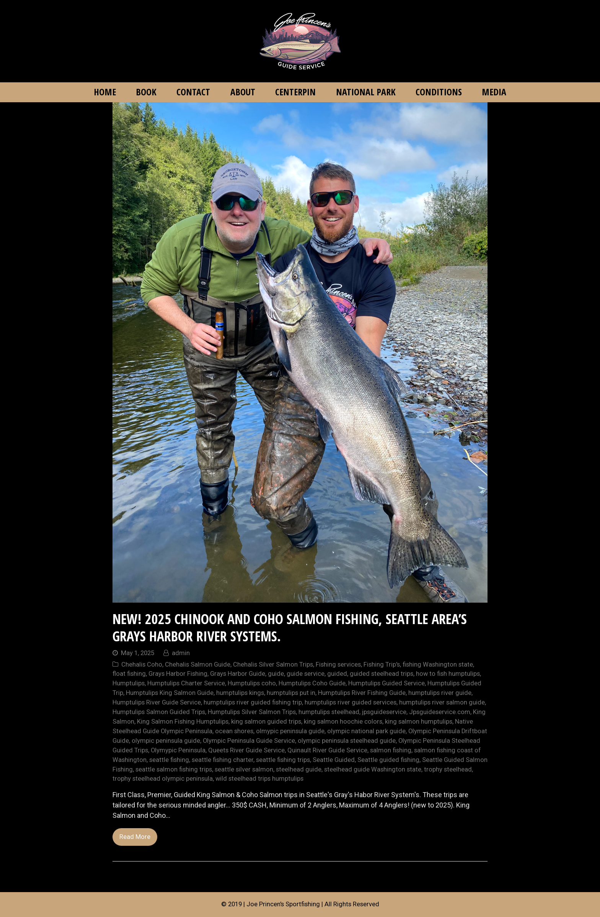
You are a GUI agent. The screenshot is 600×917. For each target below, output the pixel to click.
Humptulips (128, 683)
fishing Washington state (438, 664)
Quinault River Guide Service (327, 750)
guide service (305, 673)
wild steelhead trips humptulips (259, 778)
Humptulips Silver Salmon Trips (252, 712)
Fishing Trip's (382, 664)
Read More (134, 836)
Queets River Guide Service (246, 750)
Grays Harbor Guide (237, 673)
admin (181, 653)
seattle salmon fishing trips (173, 769)
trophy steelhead (448, 769)
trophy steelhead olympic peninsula (162, 778)
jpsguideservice (384, 712)
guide (276, 673)
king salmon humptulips (418, 721)
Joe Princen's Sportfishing (283, 904)
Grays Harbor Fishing (177, 673)
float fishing (129, 673)
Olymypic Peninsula (178, 750)
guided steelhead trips (381, 673)
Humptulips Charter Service (186, 683)
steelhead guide (298, 769)
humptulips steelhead (328, 712)
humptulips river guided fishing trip (253, 702)
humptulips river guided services (350, 702)
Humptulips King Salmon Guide (170, 692)
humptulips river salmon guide (442, 702)
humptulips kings (240, 692)
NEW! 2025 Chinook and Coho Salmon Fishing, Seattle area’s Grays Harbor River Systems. (289, 628)
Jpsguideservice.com (439, 712)
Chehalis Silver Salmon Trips (273, 664)
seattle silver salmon (244, 769)
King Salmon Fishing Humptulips (182, 721)
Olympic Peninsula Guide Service (249, 740)
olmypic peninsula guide (290, 731)
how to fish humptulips (448, 673)
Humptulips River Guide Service (156, 702)
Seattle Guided (334, 759)
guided (337, 673)
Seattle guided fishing (388, 759)
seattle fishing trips (283, 759)
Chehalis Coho (141, 664)
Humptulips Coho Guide (312, 683)
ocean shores (234, 731)
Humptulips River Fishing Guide (362, 692)
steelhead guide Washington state (372, 769)
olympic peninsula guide (166, 740)
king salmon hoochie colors (343, 721)
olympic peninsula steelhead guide (347, 740)
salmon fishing (390, 750)
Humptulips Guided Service (386, 683)
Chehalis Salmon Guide (197, 664)
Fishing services (338, 664)
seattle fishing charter (222, 759)
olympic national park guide (366, 731)
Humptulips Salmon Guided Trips (158, 712)
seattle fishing (169, 759)
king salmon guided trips (266, 721)
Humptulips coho (252, 683)
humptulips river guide (439, 692)
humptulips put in (291, 692)
